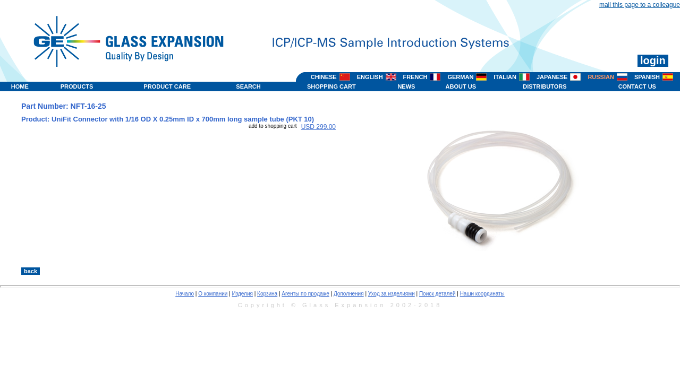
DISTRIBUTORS (544, 86)
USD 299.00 (318, 127)
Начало (184, 294)
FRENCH (415, 77)
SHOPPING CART (331, 86)
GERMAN (460, 77)
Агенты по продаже (305, 294)
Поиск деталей (437, 294)
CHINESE (324, 77)
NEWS (406, 86)
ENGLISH (370, 77)
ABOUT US (461, 86)
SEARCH (248, 86)
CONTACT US (637, 86)
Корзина (267, 294)
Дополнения (349, 294)
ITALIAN (505, 77)
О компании (212, 294)
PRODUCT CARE (167, 86)
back (30, 271)
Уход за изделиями (391, 294)
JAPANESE (552, 77)
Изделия (242, 294)
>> (436, 256)
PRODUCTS (77, 86)
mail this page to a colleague (639, 4)
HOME (20, 86)
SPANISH (647, 77)
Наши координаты (482, 294)
